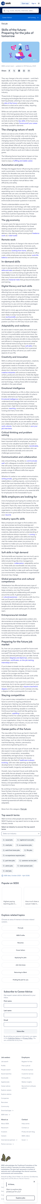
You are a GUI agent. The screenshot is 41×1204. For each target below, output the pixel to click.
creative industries (8, 372)
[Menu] (33, 17)
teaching (12, 408)
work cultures (7, 426)
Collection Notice (14, 1038)
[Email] (29, 71)
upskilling (15, 713)
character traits (14, 280)
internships (6, 663)
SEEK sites (4, 1114)
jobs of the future (10, 103)
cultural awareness (10, 597)
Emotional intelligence (10, 399)
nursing (32, 534)
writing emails (7, 479)
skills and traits (7, 270)
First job (5, 23)
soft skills (28, 346)
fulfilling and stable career (22, 161)
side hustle (13, 236)
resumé (8, 515)
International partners (8, 1140)
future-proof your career (28, 123)
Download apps (6, 1110)
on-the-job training (27, 660)
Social (24, 1140)
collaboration (19, 563)
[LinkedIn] (19, 71)
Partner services (6, 1144)
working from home (18, 251)
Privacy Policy (28, 1038)
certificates (14, 660)
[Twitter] (14, 71)
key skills (22, 121)
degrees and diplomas (18, 658)
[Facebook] (9, 71)
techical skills (11, 317)
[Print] (24, 71)
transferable (33, 446)
